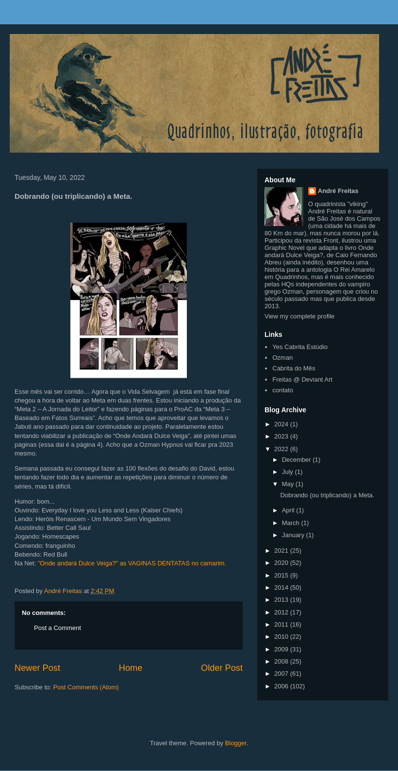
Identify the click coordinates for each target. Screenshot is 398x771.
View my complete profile (299, 316)
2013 (282, 599)
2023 (282, 436)
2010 (282, 636)
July (288, 471)
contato (282, 390)
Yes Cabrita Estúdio (300, 346)
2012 (282, 612)
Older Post (222, 668)
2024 (282, 424)
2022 (282, 449)
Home (131, 668)
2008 (282, 661)
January (294, 535)
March (291, 522)
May (289, 484)
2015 (282, 575)
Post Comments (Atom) (86, 687)
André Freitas (338, 190)
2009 (282, 649)
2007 (282, 673)
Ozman (282, 357)
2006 (282, 686)
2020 (282, 562)
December (297, 459)
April (289, 510)
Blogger (236, 743)
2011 (282, 624)
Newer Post (37, 668)
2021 (282, 550)
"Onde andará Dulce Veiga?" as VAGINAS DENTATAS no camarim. (132, 563)
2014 (282, 587)
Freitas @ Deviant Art (302, 379)
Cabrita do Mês (293, 368)
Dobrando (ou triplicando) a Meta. (327, 495)
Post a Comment (57, 627)
